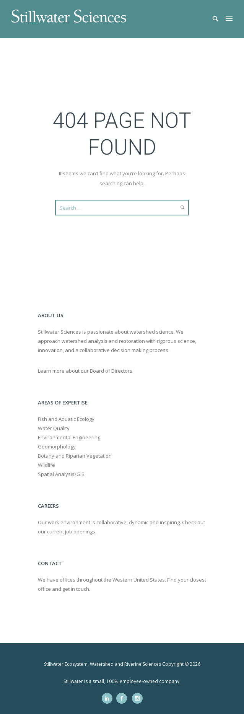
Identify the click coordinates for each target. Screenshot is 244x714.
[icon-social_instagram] (137, 698)
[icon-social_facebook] (123, 698)
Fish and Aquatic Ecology (66, 419)
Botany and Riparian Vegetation (75, 455)
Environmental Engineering (69, 437)
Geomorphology (57, 446)
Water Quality (54, 428)
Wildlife (46, 464)
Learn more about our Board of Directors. (85, 370)
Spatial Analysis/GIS (61, 474)
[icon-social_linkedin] (109, 698)
